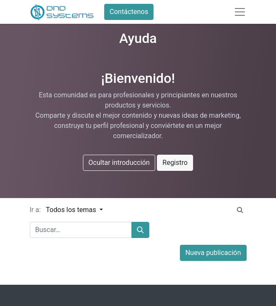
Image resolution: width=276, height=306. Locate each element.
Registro (175, 163)
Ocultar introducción (119, 163)
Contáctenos (129, 12)
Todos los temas (72, 210)
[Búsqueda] (140, 230)
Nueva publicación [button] (213, 253)
